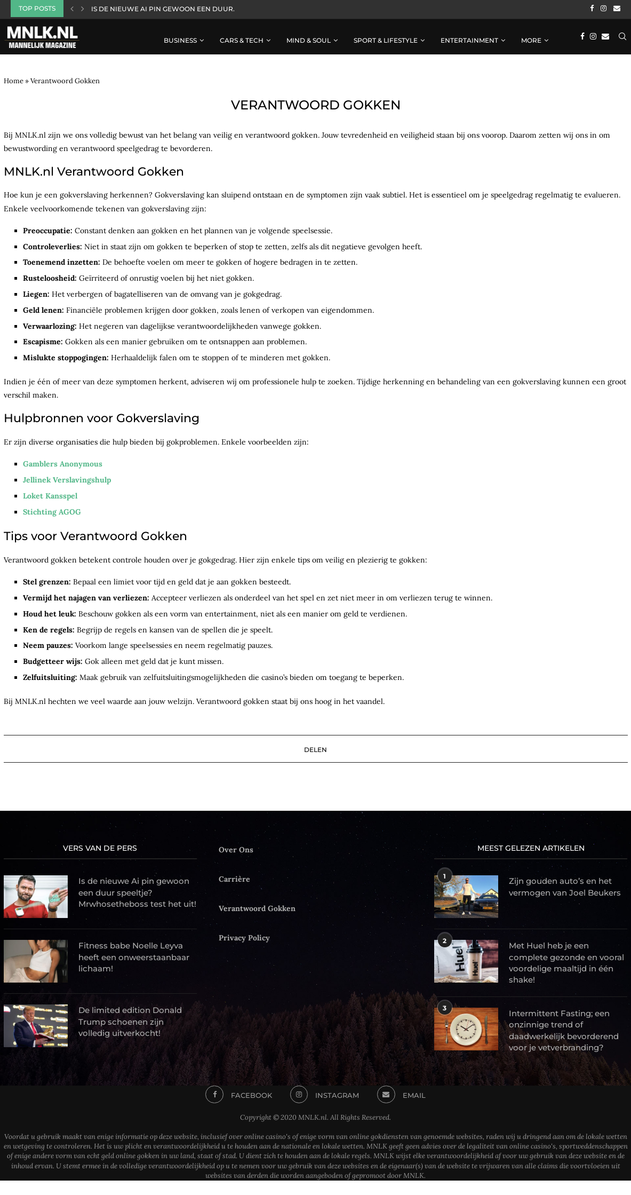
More (531, 39)
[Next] (82, 8)
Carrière (234, 877)
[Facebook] (592, 8)
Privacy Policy (244, 936)
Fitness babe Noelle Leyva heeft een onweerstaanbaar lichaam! (136, 961)
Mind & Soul (308, 39)
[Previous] (72, 8)
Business (180, 39)
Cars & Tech (241, 39)
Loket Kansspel (50, 494)
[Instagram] (603, 8)
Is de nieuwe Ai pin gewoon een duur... (164, 9)
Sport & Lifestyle (386, 39)
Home (13, 79)
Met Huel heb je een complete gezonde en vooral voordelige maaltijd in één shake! (565, 962)
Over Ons (236, 848)
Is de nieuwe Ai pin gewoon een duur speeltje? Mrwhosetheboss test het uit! (137, 897)
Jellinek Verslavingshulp (67, 478)
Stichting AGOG (52, 510)
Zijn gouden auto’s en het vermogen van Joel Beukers (565, 891)
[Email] (616, 8)
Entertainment (469, 39)
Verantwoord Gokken (257, 907)
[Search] (622, 39)
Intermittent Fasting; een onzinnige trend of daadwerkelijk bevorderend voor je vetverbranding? (564, 1038)
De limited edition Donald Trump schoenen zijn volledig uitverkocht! (133, 1026)
